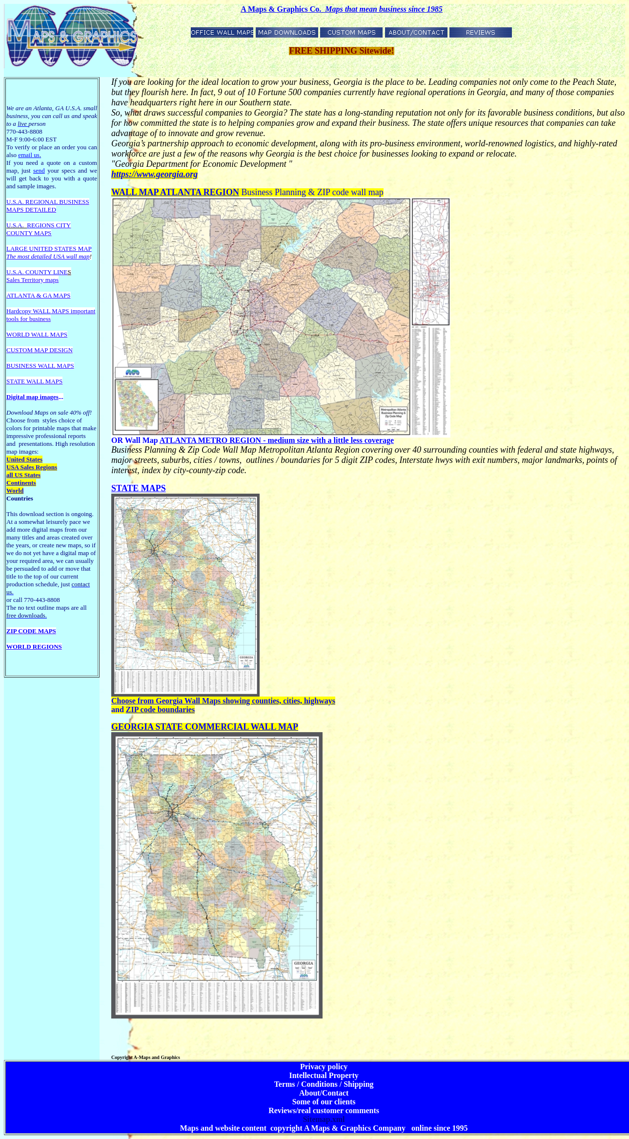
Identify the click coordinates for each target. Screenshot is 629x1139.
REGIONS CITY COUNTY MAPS (38, 229)
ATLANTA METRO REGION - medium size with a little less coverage (277, 440)
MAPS (14, 209)
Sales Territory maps (32, 279)
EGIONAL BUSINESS (59, 201)
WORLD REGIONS (34, 646)
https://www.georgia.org (154, 174)
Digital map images (32, 396)
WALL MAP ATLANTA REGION (175, 192)
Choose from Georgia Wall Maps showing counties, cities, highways (223, 701)
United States (24, 459)
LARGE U (20, 248)
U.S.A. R (18, 201)
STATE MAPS (138, 488)
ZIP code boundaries (160, 709)
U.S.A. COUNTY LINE (37, 272)
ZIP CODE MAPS (31, 631)
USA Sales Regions (31, 467)
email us (29, 155)
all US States (23, 475)
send (39, 170)
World (14, 490)
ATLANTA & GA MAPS (38, 295)
